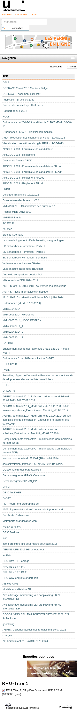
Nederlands (56, 66)
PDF (5, 76)
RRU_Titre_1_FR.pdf (16, 690)
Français (72, 66)
